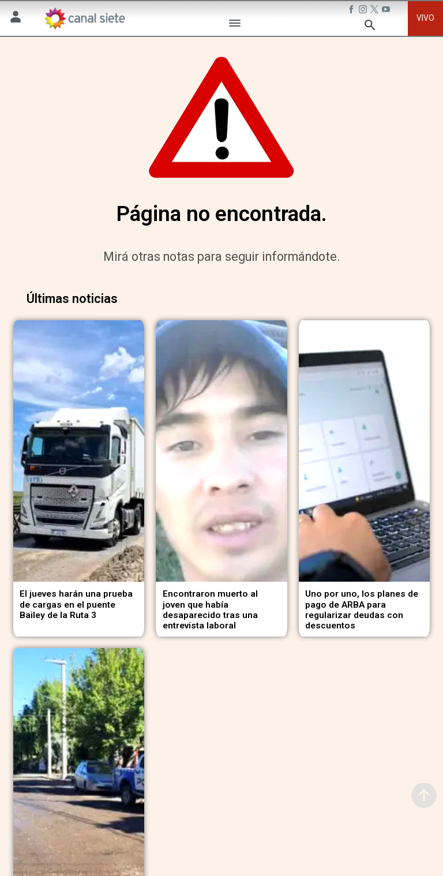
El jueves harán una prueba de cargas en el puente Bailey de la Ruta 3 (76, 596)
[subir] (424, 795)
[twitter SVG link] (375, 11)
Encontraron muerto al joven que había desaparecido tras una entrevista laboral (210, 601)
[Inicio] (84, 18)
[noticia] (78, 446)
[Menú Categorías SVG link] (235, 25)
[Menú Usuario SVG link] (15, 19)
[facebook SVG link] (352, 11)
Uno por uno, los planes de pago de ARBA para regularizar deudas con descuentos (361, 601)
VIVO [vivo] (425, 18)
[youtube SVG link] (387, 11)
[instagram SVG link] (364, 11)
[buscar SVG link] (370, 27)
